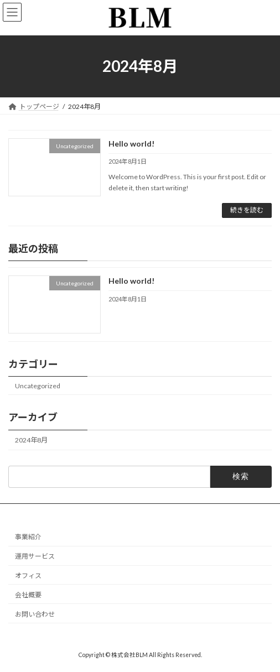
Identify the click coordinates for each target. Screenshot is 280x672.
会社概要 (28, 595)
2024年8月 (31, 440)
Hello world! (131, 143)
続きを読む (246, 210)
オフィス (28, 575)
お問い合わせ (35, 614)
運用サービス (35, 556)
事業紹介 (28, 537)
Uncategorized (37, 386)
